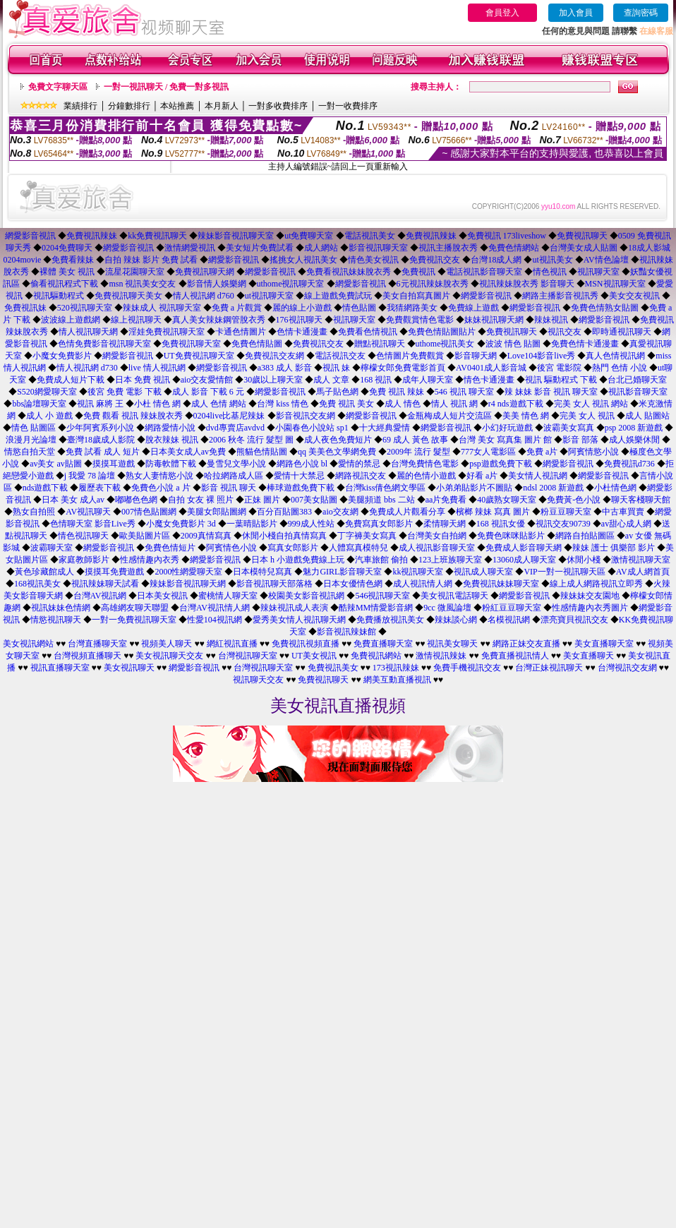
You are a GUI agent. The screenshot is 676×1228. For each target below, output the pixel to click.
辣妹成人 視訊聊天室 (162, 308)
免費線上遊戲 (473, 308)
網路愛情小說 (170, 428)
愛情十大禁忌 (299, 476)
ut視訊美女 (552, 260)
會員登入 (502, 13)
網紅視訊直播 (232, 644)
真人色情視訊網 (615, 356)
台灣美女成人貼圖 (583, 248)
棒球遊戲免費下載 (300, 488)
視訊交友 (564, 332)
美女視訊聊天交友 (169, 656)
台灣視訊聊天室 (247, 656)
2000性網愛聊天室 (188, 572)
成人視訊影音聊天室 (437, 548)
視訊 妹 (336, 368)
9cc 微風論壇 (447, 608)
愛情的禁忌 (359, 464)
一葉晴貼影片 (252, 524)
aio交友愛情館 (207, 380)
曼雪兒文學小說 (236, 464)
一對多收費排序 (278, 106)
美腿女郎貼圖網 (216, 512)
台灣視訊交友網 (627, 668)
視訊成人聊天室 (483, 572)
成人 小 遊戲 (49, 416)
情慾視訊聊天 (55, 620)
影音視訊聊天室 (378, 248)
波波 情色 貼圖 (513, 344)
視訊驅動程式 (58, 296)
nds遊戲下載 (45, 488)
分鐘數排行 (129, 106)
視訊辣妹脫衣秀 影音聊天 (526, 284)
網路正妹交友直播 (526, 644)
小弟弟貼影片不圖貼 (474, 488)
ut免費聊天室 (308, 236)
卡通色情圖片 (240, 332)
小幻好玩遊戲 (507, 428)
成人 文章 (331, 380)
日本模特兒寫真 (262, 572)
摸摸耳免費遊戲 (114, 572)
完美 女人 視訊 (587, 416)
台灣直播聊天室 (97, 644)
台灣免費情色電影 (425, 464)
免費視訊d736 (629, 464)
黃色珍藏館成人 (44, 572)
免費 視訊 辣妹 (396, 392)
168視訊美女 (37, 584)
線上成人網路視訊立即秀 (596, 584)
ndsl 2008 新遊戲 (553, 488)
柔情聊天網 (444, 524)
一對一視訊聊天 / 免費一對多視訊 (166, 87)
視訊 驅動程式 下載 (561, 380)
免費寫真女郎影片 (379, 524)
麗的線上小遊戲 (302, 308)
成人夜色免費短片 (338, 440)
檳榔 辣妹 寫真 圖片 (493, 512)
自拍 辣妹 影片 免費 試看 (151, 260)
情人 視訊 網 (454, 404)
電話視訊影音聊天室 (484, 272)
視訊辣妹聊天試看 (105, 584)
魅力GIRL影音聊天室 (342, 572)
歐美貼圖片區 (144, 536)
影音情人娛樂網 (216, 284)
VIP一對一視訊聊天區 (564, 572)
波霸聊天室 (51, 548)
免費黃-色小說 (573, 500)
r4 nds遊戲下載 (515, 404)
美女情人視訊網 (537, 476)
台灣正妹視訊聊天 (549, 668)
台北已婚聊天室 (637, 380)
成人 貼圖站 (647, 416)
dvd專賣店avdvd (235, 428)
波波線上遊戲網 (70, 320)
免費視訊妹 (25, 308)
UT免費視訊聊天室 (199, 356)
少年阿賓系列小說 (100, 428)
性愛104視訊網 (214, 620)
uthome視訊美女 (445, 344)
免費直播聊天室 (383, 644)
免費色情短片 (170, 548)
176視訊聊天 (299, 320)
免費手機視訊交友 (467, 668)
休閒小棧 (583, 560)
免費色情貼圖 (256, 344)
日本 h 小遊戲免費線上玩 (297, 560)
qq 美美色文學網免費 (337, 452)
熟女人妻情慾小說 (159, 476)
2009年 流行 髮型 (418, 452)
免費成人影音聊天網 (523, 548)
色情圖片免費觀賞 (410, 356)
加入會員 (576, 13)
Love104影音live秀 (541, 356)
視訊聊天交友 (258, 680)
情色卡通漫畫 (489, 380)
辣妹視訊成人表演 (294, 608)
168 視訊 (376, 380)
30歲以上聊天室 (273, 380)
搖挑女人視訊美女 (303, 260)
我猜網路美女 (412, 308)
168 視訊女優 (500, 524)
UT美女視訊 (314, 656)
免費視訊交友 (434, 260)
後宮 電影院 (559, 368)
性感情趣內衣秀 (149, 560)
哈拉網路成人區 (233, 476)
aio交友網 (340, 512)
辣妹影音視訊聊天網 (188, 584)
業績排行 (80, 106)
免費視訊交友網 (274, 356)
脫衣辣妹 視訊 (171, 440)
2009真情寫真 (206, 536)
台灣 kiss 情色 (282, 404)
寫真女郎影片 (292, 548)
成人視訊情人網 (422, 584)
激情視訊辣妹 (441, 656)
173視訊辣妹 (396, 668)
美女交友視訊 (634, 296)
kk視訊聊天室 (417, 572)
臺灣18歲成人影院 (101, 440)
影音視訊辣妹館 (346, 632)
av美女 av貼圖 (56, 464)
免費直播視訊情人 (515, 656)
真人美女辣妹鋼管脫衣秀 (218, 320)
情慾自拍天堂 (29, 452)
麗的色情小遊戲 (426, 476)
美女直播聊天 (588, 656)
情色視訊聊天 (83, 536)
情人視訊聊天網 (88, 332)
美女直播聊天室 (604, 644)
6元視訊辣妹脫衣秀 (433, 284)
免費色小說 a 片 (160, 488)
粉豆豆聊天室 (566, 512)
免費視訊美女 (333, 668)
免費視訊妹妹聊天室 (501, 584)
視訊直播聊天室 (60, 668)
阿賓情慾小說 (593, 452)
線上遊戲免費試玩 (338, 296)
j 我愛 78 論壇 (89, 476)
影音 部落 (580, 440)
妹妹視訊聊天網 (494, 320)
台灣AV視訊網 (100, 596)
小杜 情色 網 (157, 404)
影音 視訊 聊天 (228, 488)
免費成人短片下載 (70, 380)
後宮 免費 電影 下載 (124, 392)
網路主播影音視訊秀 (560, 296)
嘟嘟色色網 (136, 500)
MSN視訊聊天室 (615, 284)
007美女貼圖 (314, 500)
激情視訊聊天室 (640, 560)
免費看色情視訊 (367, 332)
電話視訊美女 (369, 236)
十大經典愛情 (384, 428)
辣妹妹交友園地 (590, 596)
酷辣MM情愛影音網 (376, 608)
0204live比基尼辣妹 (229, 416)
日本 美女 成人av (73, 500)
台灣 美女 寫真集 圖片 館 (505, 440)
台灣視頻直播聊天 (87, 656)
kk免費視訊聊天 (157, 236)
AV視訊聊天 (88, 512)
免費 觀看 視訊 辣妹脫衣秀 (133, 416)
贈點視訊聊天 (379, 344)
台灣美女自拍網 (436, 536)
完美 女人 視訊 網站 (591, 404)
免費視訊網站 (376, 656)
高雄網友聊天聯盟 (135, 608)
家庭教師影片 (84, 560)
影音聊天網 (475, 356)
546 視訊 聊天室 (464, 392)
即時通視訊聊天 (621, 332)
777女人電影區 (488, 452)
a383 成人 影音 (285, 368)
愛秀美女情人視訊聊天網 (299, 620)
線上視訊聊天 (136, 320)
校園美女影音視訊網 (306, 596)
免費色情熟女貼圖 (605, 308)
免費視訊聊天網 (204, 272)
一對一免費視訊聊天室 (134, 620)
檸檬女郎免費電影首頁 (403, 368)
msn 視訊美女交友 (142, 284)
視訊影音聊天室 (638, 392)
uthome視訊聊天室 (291, 284)
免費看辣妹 (73, 260)
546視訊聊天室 (382, 596)
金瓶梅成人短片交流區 (449, 416)
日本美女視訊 (162, 596)
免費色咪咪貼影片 (511, 536)
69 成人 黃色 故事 (415, 440)
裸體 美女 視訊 (67, 272)
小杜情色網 (615, 488)
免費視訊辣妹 (91, 236)
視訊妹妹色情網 (60, 608)
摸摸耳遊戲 (113, 464)
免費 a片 (541, 452)
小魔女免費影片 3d (181, 524)
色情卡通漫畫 (302, 332)
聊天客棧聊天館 (640, 500)
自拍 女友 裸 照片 (201, 500)
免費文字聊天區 (57, 87)
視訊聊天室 (598, 272)
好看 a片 (481, 476)
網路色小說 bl (302, 464)
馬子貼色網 (337, 392)
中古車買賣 (623, 512)
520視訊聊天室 (84, 308)
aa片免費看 (446, 500)
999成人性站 (311, 524)
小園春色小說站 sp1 (312, 428)
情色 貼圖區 (33, 428)
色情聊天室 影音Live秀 (92, 524)
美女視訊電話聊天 (454, 596)
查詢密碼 (641, 13)
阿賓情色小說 (231, 548)
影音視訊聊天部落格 (274, 584)
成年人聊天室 (427, 380)
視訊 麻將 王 (100, 404)
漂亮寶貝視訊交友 (574, 620)
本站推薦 (177, 106)
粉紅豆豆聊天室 (511, 608)
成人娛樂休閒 (634, 440)
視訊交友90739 (563, 524)
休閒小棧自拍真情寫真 (284, 536)
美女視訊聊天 (129, 668)
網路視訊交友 (360, 476)
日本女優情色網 (352, 584)
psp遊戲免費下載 (500, 464)
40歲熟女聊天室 (506, 500)
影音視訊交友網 (305, 416)
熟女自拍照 (34, 512)
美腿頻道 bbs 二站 (381, 500)
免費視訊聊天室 (191, 344)
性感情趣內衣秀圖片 (590, 608)
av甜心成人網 (626, 524)
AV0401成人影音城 (491, 368)
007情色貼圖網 (148, 512)
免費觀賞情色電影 (420, 320)
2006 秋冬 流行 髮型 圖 (251, 440)
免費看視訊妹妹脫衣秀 (348, 272)
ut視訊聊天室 (269, 296)
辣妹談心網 (456, 620)
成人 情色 (403, 404)
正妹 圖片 (262, 500)
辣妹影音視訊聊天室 (236, 236)
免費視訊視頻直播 (305, 644)
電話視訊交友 (340, 356)
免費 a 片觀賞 (237, 308)
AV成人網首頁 (643, 572)
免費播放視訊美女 (390, 620)
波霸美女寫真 (568, 428)
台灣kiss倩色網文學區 (385, 488)
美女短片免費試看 (260, 248)
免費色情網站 (513, 248)
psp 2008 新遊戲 (634, 428)
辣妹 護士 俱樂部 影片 (613, 548)
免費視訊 (418, 272)
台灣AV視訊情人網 (214, 608)
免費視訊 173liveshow (506, 236)
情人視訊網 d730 (87, 368)
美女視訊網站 (28, 644)
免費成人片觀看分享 (407, 512)
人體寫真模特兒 (358, 548)
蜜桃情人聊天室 (228, 596)
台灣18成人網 (496, 260)
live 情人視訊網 (157, 368)
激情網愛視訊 (189, 248)
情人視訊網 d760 (203, 296)
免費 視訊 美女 (346, 404)
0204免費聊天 (67, 248)
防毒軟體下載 (170, 464)
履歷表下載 (99, 488)
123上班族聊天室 (450, 560)
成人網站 (321, 248)
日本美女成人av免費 (188, 452)
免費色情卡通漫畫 (585, 344)
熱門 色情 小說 (619, 368)
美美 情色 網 (525, 416)
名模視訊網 (509, 620)
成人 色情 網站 (218, 404)
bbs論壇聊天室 (39, 404)
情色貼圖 (359, 308)
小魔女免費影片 (62, 356)
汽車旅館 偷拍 (381, 560)
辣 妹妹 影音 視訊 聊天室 (551, 392)
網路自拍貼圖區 (585, 536)
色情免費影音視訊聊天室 (104, 344)
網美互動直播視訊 (397, 680)
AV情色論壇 (606, 260)
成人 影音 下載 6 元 (208, 392)
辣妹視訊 (551, 320)
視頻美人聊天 (166, 644)
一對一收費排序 (348, 106)
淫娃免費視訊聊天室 (166, 332)
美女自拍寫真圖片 (416, 296)
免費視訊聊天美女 (128, 296)
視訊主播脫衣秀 (448, 248)
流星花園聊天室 (134, 272)
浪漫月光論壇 (31, 440)
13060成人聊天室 (524, 560)
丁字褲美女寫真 (367, 536)
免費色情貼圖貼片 (442, 332)
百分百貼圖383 (284, 512)
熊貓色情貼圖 (261, 452)
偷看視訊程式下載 (64, 284)
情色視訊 (550, 272)
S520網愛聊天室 (47, 392)
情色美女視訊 (373, 260)
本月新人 (222, 106)
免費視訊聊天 (582, 236)
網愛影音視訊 (30, 236)
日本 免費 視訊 (142, 380)
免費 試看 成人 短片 (103, 452)
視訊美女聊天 (452, 644)
